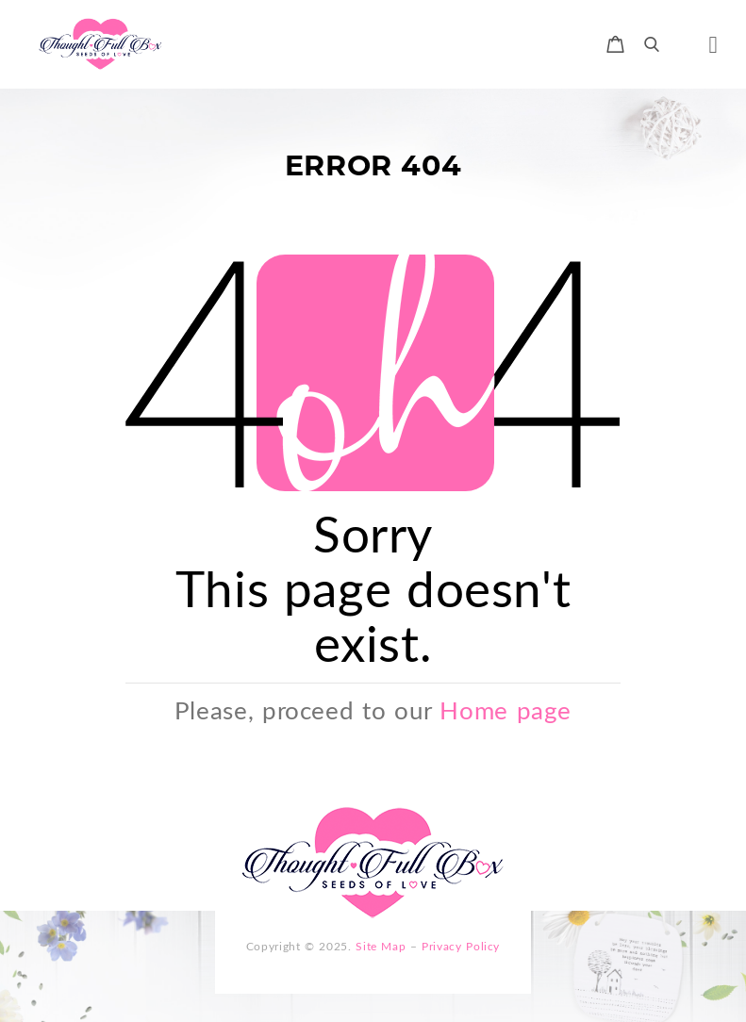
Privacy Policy (461, 945)
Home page (505, 709)
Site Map (381, 945)
